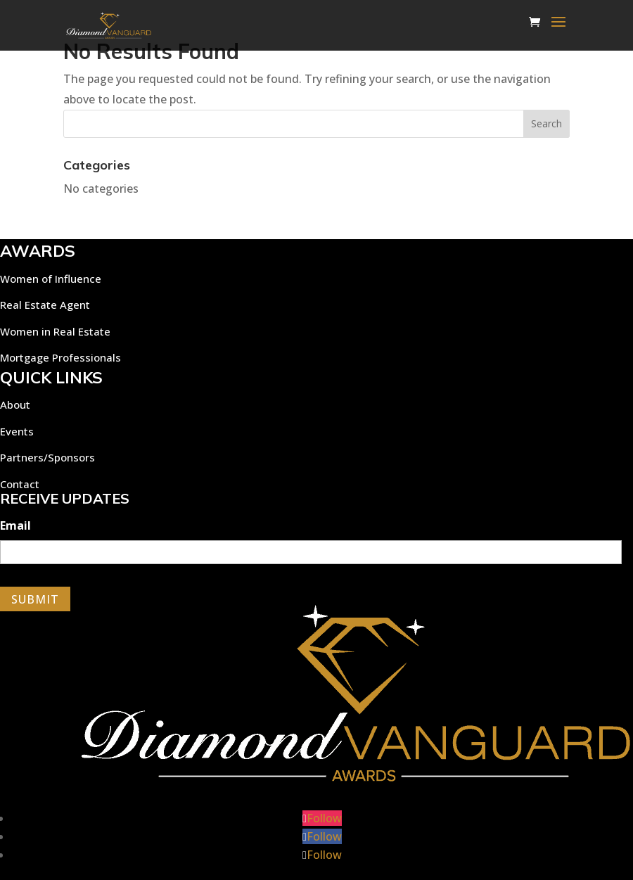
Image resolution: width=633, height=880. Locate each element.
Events (17, 431)
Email (15, 525)
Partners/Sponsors (47, 457)
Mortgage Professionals (60, 357)
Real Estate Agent (45, 305)
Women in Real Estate (55, 331)
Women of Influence (50, 279)
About (15, 404)
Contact (19, 484)
